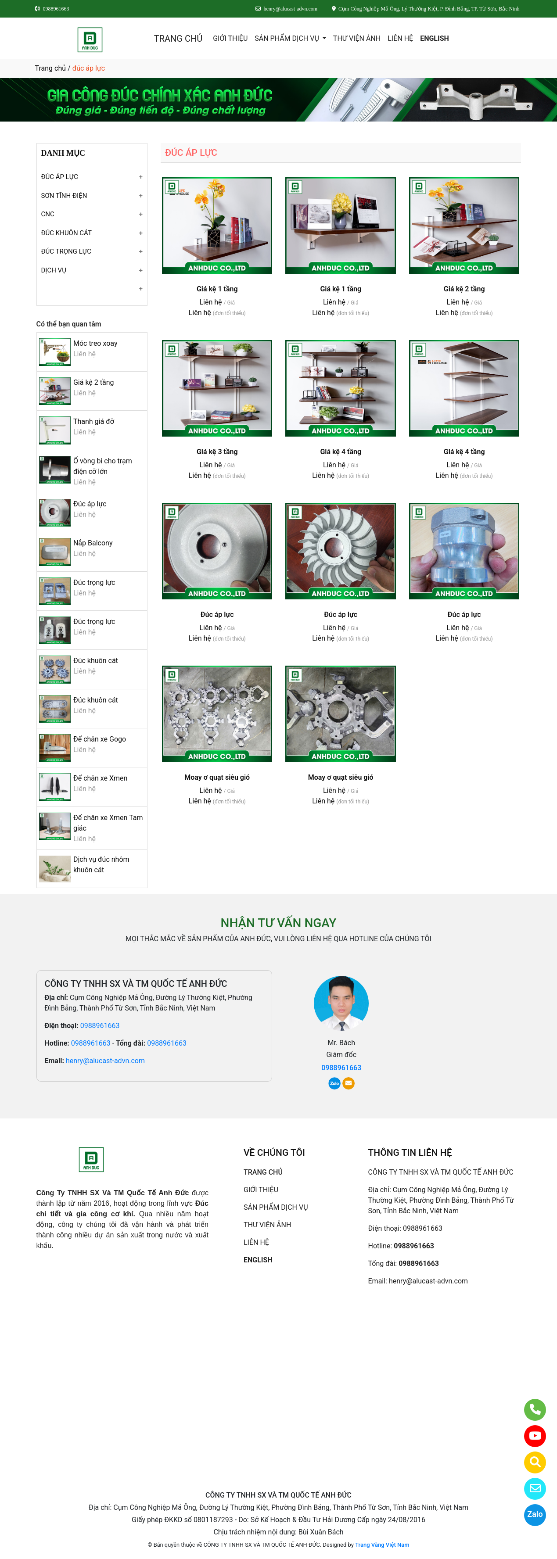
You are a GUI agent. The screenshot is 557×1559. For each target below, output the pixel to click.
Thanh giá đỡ (93, 421)
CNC (47, 214)
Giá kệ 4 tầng (340, 452)
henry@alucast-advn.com (105, 1061)
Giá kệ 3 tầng (217, 452)
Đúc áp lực (90, 504)
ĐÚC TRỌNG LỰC (66, 251)
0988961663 (100, 1025)
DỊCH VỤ (53, 270)
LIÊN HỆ (400, 38)
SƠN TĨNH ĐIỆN (64, 196)
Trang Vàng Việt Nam (382, 1544)
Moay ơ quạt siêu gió (217, 777)
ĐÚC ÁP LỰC (60, 177)
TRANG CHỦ (178, 38)
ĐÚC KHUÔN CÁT (66, 233)
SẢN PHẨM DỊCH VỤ (288, 38)
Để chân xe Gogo (99, 739)
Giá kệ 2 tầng (93, 382)
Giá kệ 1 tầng (217, 289)
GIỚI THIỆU (230, 38)
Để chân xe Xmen (100, 778)
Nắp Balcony (93, 543)
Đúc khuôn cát (95, 660)
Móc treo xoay (95, 343)
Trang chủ (50, 68)
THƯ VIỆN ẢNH (357, 38)
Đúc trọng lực (94, 582)
